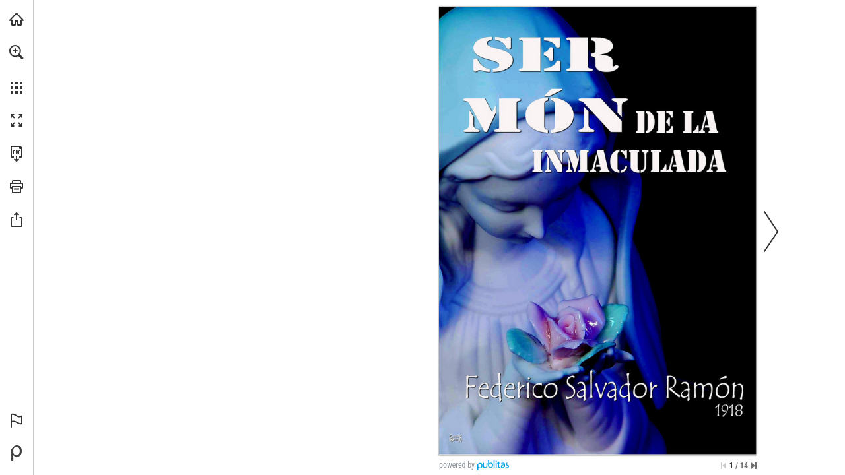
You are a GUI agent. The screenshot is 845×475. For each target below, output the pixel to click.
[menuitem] (16, 69)
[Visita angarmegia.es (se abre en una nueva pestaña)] (16, 19)
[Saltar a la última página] (754, 465)
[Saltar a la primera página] (723, 465)
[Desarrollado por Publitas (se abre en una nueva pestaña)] (16, 453)
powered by (457, 465)
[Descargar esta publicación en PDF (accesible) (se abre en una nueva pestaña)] (16, 153)
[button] (16, 52)
